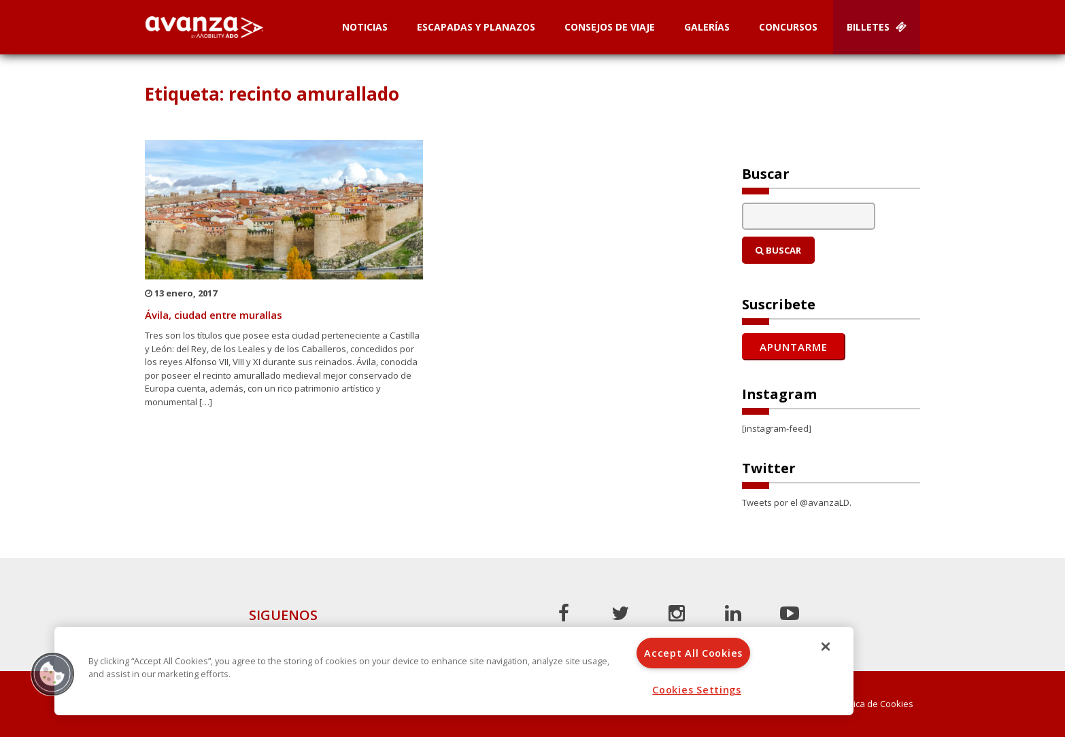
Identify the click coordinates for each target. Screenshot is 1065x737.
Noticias (365, 26)
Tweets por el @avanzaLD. (796, 502)
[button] (52, 674)
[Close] (826, 646)
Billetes (877, 26)
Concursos (788, 26)
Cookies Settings (696, 689)
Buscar (778, 250)
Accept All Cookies (693, 653)
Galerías (707, 26)
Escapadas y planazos (476, 26)
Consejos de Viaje (609, 26)
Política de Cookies (874, 704)
